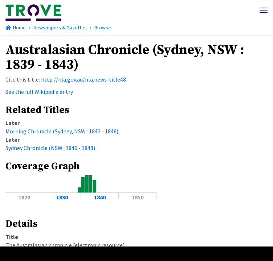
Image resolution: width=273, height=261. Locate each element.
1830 (62, 197)
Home (15, 27)
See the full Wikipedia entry (39, 91)
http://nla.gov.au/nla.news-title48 (83, 79)
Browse (102, 27)
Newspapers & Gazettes (60, 27)
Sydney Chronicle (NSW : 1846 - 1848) (50, 148)
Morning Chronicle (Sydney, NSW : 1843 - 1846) (61, 131)
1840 (100, 197)
